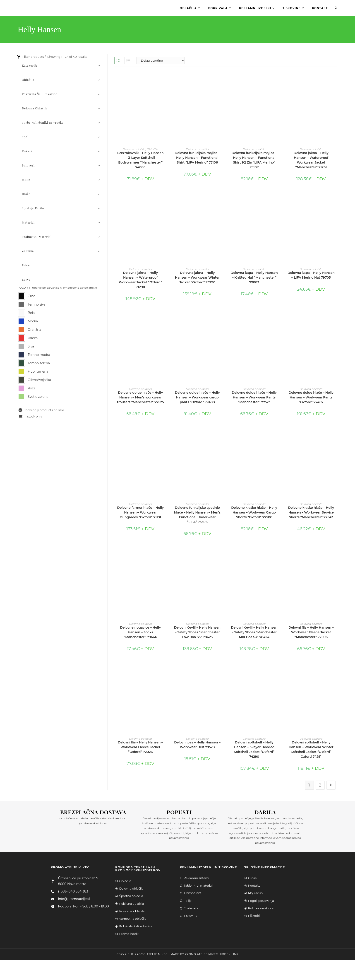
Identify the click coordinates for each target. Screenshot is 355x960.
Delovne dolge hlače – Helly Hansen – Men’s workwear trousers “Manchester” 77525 (140, 397)
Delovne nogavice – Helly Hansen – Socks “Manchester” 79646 (140, 632)
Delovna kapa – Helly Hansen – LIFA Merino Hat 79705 (311, 275)
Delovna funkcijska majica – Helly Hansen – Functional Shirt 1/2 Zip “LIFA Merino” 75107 (254, 160)
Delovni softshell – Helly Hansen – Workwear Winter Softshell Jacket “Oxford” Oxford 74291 (311, 749)
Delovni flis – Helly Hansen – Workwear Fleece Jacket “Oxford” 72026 (140, 747)
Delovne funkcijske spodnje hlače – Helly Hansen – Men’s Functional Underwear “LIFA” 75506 (197, 515)
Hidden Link (228, 954)
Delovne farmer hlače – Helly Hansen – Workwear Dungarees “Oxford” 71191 (140, 512)
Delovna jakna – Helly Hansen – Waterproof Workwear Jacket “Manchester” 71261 (311, 160)
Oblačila (152, 149)
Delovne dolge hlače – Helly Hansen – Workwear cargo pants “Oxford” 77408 (197, 397)
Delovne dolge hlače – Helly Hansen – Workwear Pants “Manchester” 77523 (254, 397)
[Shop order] (161, 60)
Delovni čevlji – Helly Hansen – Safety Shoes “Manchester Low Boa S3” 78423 (197, 632)
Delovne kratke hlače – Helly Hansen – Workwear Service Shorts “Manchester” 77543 (311, 512)
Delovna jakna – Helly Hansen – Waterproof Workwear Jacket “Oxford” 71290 (140, 280)
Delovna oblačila (134, 149)
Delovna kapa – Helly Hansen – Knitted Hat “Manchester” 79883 (254, 277)
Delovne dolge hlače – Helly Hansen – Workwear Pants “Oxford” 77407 (311, 397)
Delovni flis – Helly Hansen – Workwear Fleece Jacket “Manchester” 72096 (311, 632)
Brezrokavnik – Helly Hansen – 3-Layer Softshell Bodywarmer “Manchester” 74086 (140, 160)
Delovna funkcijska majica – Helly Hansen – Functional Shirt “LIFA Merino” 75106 (197, 157)
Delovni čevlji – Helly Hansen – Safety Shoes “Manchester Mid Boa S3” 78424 (254, 632)
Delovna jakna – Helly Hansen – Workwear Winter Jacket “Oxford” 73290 (197, 277)
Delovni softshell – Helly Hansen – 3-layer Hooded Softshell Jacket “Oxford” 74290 (254, 749)
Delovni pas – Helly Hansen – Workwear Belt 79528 (197, 744)
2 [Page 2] (320, 785)
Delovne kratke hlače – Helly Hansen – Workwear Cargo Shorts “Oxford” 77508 (254, 512)
